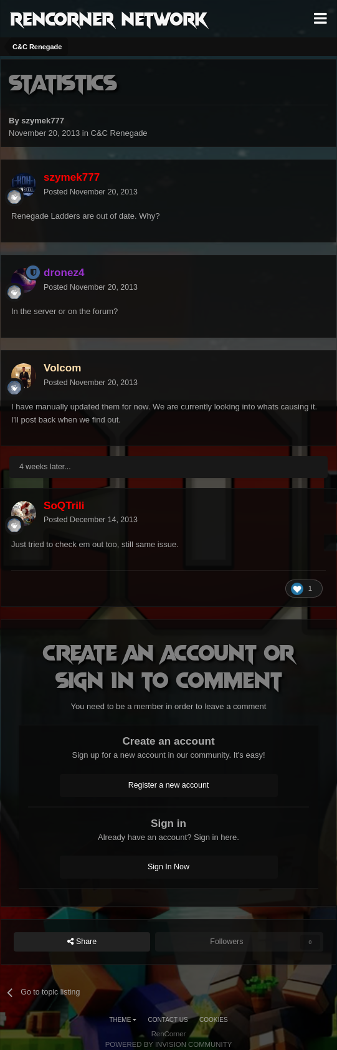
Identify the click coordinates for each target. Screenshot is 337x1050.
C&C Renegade (119, 133)
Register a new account (168, 785)
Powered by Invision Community (168, 1044)
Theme (122, 1019)
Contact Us (168, 1019)
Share (82, 942)
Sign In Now (168, 866)
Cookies (213, 1019)
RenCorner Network (108, 18)
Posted (91, 192)
